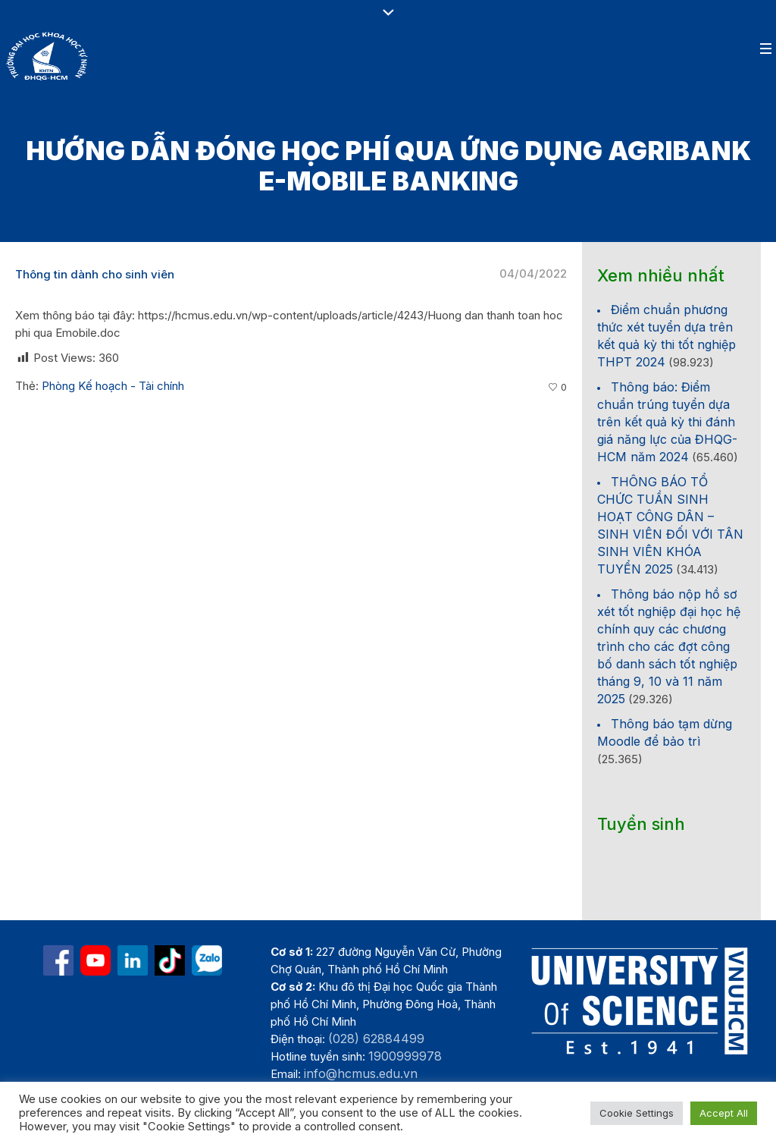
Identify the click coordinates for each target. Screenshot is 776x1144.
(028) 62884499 (376, 1038)
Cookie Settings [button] (636, 1113)
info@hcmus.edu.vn (361, 1073)
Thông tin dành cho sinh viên (94, 274)
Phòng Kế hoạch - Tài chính (113, 386)
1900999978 (405, 1056)
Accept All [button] (723, 1113)
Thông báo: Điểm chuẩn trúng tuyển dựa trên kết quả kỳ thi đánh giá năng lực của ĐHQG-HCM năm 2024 (667, 421)
